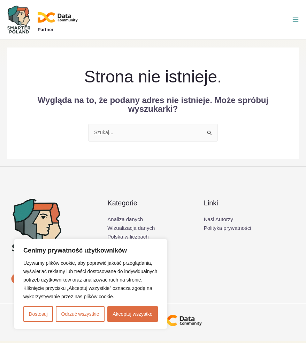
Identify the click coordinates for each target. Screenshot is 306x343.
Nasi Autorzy (218, 221)
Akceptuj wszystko (132, 314)
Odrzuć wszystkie (80, 314)
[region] (90, 284)
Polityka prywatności (227, 230)
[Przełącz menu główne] (295, 20)
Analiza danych (125, 221)
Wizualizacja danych (131, 230)
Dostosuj (38, 314)
